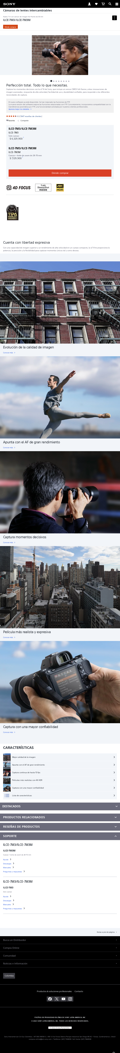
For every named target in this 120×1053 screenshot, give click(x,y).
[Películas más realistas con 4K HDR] (60, 780)
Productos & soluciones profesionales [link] (54, 991)
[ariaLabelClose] (116, 4)
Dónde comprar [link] (10, 27)
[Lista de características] (60, 795)
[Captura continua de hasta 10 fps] (60, 772)
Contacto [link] (79, 991)
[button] (51, 81)
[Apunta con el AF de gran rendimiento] (60, 765)
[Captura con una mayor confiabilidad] (60, 788)
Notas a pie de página (106, 932)
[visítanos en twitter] (56, 998)
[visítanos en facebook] (50, 998)
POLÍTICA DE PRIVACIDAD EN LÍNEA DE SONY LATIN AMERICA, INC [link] (60, 1017)
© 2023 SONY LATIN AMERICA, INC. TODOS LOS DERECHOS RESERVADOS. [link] (60, 1021)
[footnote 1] (23, 137)
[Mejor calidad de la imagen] (60, 757)
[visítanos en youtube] (63, 998)
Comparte (23, 120)
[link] (9, 3)
